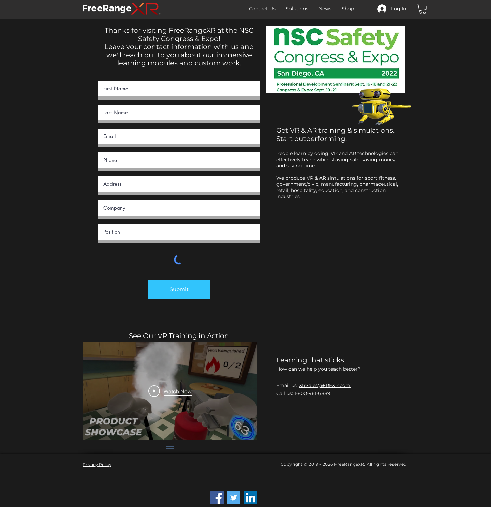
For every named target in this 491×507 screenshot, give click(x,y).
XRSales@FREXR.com (325, 385)
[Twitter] (233, 497)
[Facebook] (217, 497)
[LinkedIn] (250, 497)
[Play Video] (170, 391)
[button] (422, 9)
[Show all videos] (170, 447)
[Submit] (179, 289)
